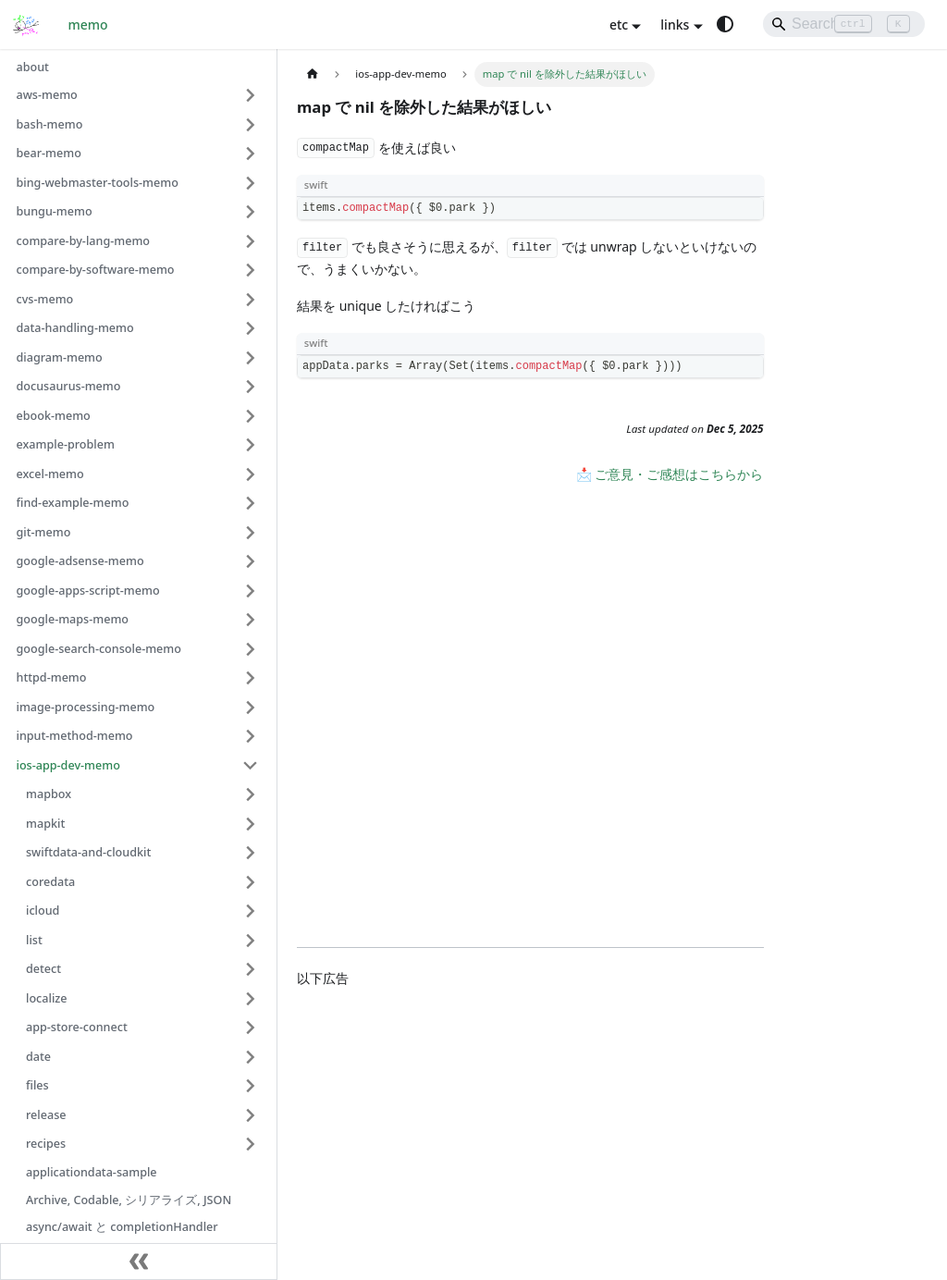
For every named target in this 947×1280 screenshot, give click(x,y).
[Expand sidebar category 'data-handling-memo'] (251, 328)
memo (88, 24)
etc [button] (618, 24)
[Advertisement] (530, 1124)
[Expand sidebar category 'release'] (251, 1115)
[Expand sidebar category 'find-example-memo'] (251, 503)
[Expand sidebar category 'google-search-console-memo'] (251, 649)
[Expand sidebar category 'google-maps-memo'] (251, 620)
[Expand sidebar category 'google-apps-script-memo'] (251, 591)
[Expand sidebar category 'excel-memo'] (251, 474)
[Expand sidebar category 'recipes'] (251, 1144)
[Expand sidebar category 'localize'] (251, 999)
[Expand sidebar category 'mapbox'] (251, 794)
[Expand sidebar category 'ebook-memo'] (251, 416)
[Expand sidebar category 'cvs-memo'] (251, 300)
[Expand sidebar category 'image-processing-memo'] (251, 707)
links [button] (674, 24)
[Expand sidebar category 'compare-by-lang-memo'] (251, 241)
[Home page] (312, 74)
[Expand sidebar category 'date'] (251, 1057)
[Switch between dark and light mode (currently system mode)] (725, 24)
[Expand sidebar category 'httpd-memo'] (251, 678)
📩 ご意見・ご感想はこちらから (670, 474)
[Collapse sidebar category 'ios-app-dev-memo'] (251, 766)
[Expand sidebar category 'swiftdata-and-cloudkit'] (251, 853)
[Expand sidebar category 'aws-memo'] (251, 95)
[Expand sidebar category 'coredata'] (251, 882)
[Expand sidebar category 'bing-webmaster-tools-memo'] (251, 183)
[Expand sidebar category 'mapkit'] (251, 824)
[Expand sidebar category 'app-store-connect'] (251, 1027)
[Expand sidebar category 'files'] (251, 1086)
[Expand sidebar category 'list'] (251, 941)
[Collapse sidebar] (138, 1261)
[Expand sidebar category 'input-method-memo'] (251, 736)
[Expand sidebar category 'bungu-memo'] (251, 212)
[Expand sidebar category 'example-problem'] (251, 445)
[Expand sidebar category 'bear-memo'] (251, 153)
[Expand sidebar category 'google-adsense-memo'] (251, 561)
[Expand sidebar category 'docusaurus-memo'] (251, 387)
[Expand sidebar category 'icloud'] (251, 911)
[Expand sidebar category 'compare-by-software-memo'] (251, 270)
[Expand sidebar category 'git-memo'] (251, 533)
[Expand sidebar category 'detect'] (251, 969)
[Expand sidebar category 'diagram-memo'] (251, 358)
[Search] (844, 24)
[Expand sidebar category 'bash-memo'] (251, 125)
